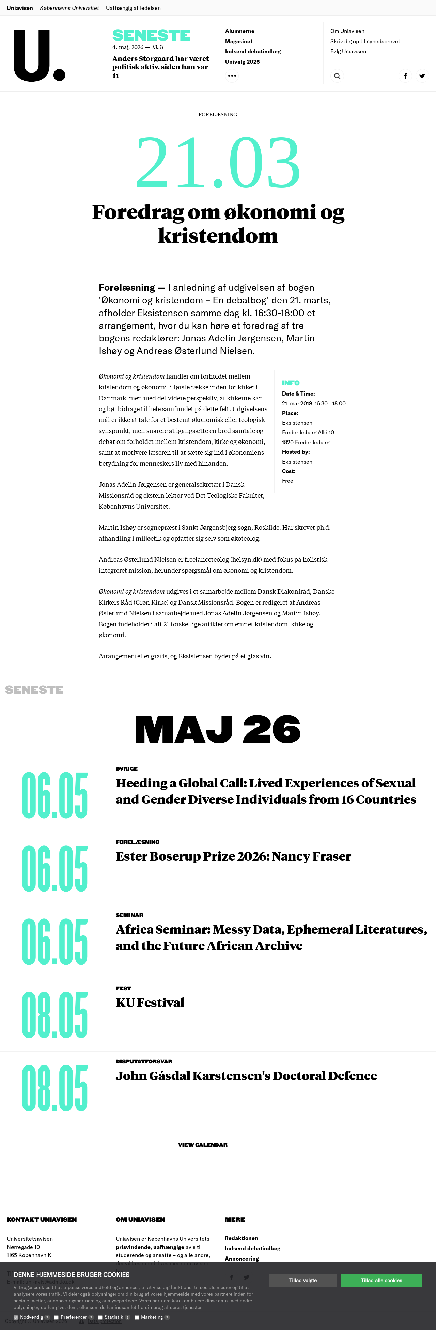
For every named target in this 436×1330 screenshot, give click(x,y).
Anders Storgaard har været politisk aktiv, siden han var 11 (160, 66)
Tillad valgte (303, 1280)
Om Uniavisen (347, 31)
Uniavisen (20, 7)
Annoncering (242, 1258)
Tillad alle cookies (381, 1280)
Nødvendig (35, 1317)
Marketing (155, 1317)
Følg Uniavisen (348, 51)
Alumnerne (239, 31)
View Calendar (203, 1145)
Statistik (117, 1317)
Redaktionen (241, 1238)
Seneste (151, 36)
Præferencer (77, 1317)
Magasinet (238, 41)
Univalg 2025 (242, 61)
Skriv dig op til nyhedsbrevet (365, 41)
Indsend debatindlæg (253, 51)
